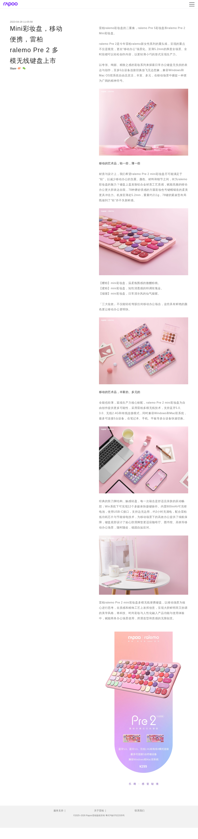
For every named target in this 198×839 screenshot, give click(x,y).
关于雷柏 (99, 810)
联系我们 (139, 810)
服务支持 (58, 810)
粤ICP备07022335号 (115, 815)
